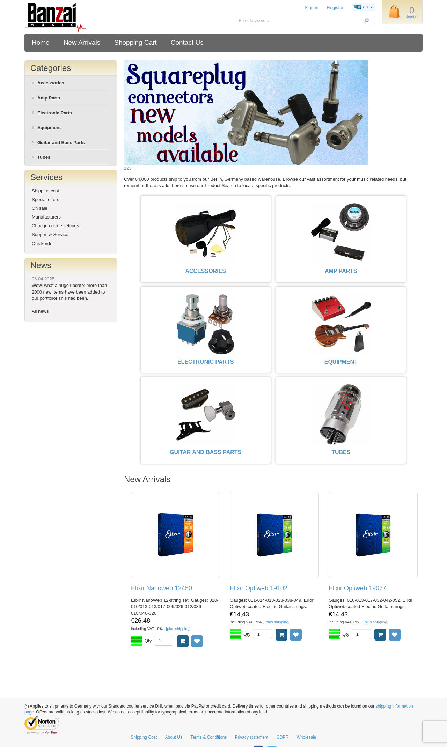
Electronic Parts (54, 113)
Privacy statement (251, 737)
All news (40, 311)
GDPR (282, 737)
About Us (173, 737)
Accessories (50, 83)
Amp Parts (48, 98)
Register (335, 7)
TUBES (340, 452)
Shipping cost (45, 190)
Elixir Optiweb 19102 (258, 588)
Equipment (49, 127)
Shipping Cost (144, 737)
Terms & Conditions (208, 737)
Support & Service (50, 234)
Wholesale (306, 737)
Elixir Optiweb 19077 (357, 588)
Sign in (311, 7)
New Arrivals (82, 42)
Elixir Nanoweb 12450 (161, 588)
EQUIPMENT (341, 362)
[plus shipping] (178, 629)
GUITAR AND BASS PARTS (205, 452)
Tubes (43, 157)
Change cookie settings (55, 225)
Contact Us (187, 42)
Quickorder (43, 243)
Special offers (45, 199)
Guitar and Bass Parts (61, 142)
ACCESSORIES (205, 271)
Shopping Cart (135, 42)
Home (41, 42)
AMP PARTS (341, 271)
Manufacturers (46, 217)
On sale (39, 208)
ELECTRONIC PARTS (205, 362)
